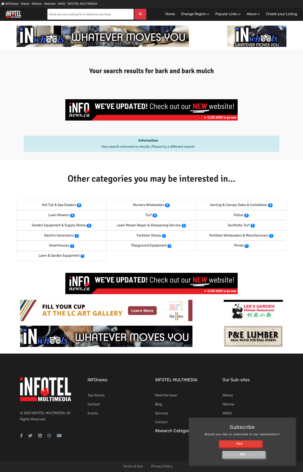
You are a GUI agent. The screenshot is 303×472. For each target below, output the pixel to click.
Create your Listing (281, 14)
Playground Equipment (149, 245)
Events (93, 413)
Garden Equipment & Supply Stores (59, 225)
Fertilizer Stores (149, 236)
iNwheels (50, 3)
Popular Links (226, 14)
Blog (158, 404)
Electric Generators (59, 236)
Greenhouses (59, 245)
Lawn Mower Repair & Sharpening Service (149, 225)
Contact (94, 404)
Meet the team (166, 395)
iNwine (25, 3)
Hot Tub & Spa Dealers (59, 205)
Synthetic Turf (239, 225)
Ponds (239, 245)
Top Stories (96, 395)
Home (170, 14)
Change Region (193, 14)
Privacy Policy (162, 466)
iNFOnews (9, 3)
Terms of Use (133, 466)
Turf (149, 215)
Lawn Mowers (58, 215)
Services (161, 413)
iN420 (61, 3)
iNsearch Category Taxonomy (184, 430)
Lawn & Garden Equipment (59, 256)
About (252, 14)
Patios (239, 215)
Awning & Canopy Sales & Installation (238, 205)
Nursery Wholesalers (148, 205)
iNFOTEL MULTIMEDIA (83, 3)
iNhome (36, 3)
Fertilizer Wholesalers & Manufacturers (238, 236)
